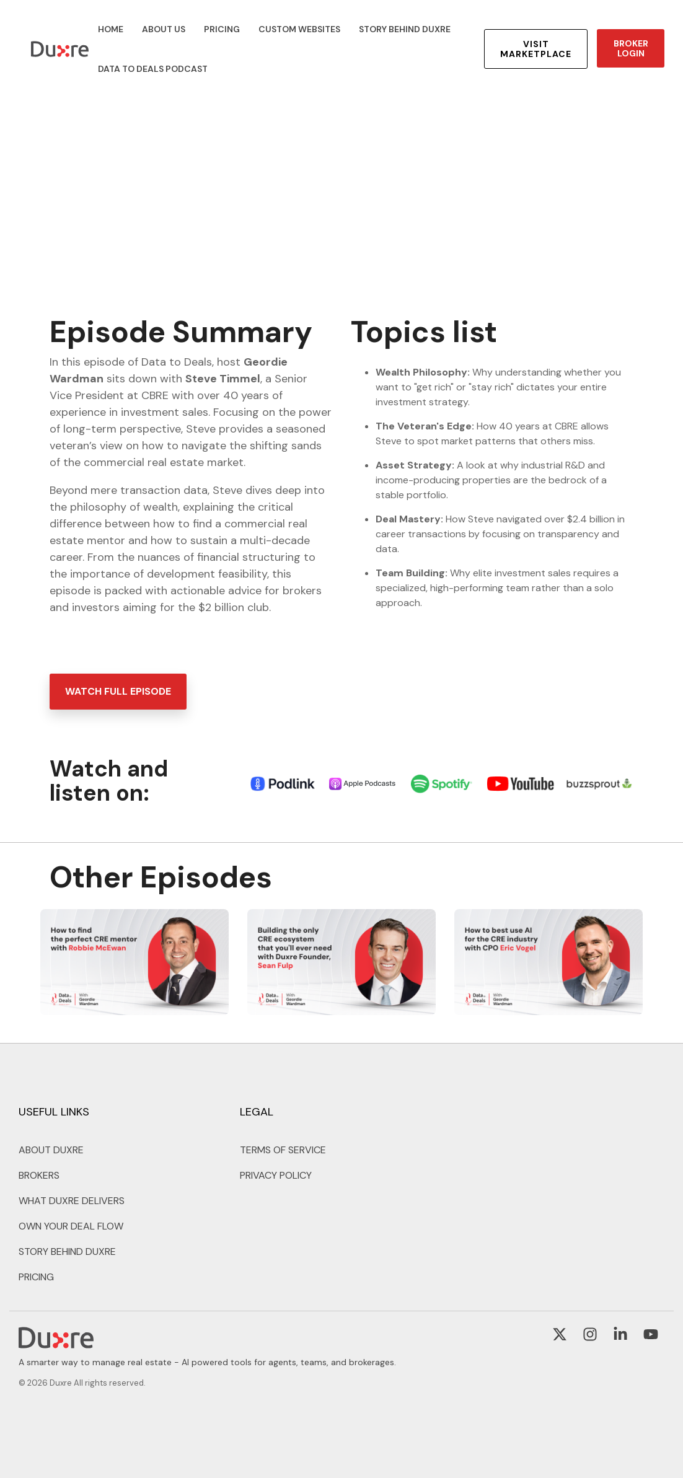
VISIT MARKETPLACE (535, 48)
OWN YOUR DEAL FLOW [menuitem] (71, 1226)
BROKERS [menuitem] (39, 1175)
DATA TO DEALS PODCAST (153, 68)
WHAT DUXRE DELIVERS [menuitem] (72, 1200)
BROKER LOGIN (630, 48)
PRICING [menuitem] (36, 1276)
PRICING (222, 29)
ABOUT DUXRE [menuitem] (51, 1149)
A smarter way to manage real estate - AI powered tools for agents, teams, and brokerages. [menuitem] (207, 1362)
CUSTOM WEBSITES (299, 29)
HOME (110, 29)
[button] (561, 1336)
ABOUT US (163, 29)
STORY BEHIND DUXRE (405, 29)
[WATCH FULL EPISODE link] (118, 692)
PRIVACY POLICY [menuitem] (276, 1175)
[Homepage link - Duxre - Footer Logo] (56, 1342)
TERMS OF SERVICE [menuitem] (283, 1149)
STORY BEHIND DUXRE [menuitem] (67, 1251)
